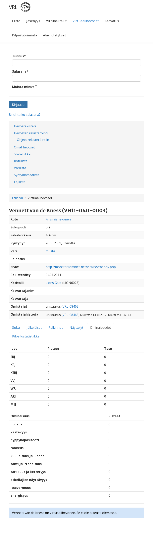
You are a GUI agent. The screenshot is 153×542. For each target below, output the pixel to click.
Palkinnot (55, 327)
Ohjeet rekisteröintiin (33, 139)
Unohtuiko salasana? (24, 114)
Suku (16, 327)
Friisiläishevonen (58, 219)
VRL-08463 (70, 306)
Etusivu (17, 198)
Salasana (20, 71)
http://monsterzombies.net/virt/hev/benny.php (81, 267)
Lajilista (19, 182)
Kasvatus (112, 21)
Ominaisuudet (100, 327)
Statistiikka (22, 154)
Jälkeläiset (34, 327)
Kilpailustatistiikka (25, 336)
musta (50, 251)
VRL (13, 7)
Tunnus (19, 56)
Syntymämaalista (26, 175)
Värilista (20, 168)
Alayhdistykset (54, 35)
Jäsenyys (33, 21)
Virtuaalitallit (56, 21)
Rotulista (20, 161)
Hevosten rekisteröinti (31, 133)
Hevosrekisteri (25, 126)
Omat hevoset (24, 147)
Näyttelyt (76, 327)
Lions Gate (54, 283)
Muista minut (23, 87)
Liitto (16, 21)
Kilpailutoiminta (24, 35)
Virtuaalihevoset (86, 21)
